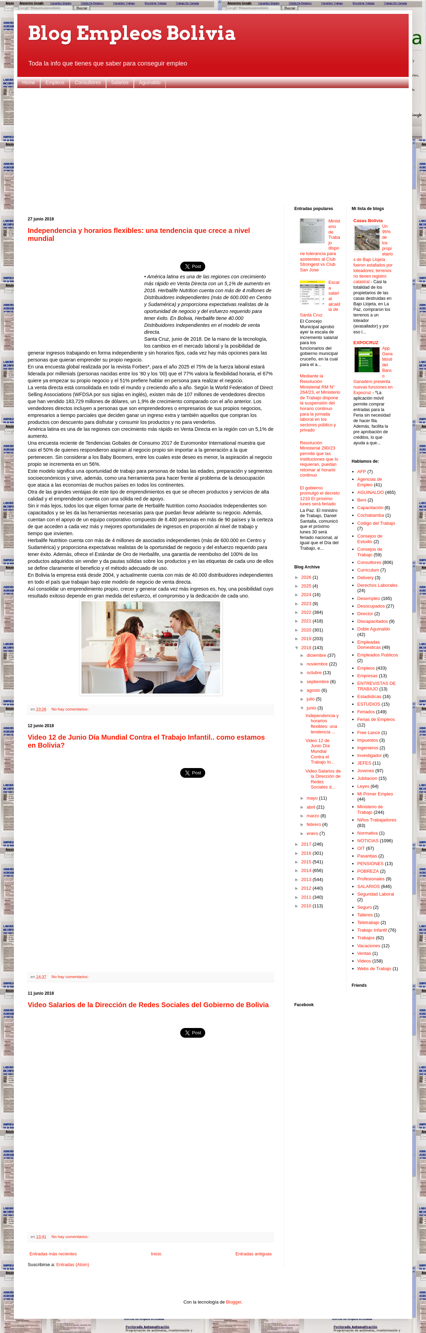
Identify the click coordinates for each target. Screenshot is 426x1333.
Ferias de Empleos (376, 719)
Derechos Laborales (377, 585)
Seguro (364, 907)
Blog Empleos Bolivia (132, 33)
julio (311, 699)
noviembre (318, 663)
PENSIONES (370, 863)
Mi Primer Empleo (375, 793)
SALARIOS (368, 886)
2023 (307, 603)
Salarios (120, 82)
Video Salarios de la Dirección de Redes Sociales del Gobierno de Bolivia (148, 1005)
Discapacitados (372, 621)
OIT (361, 848)
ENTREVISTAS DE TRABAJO (376, 686)
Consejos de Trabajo (369, 552)
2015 (307, 861)
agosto (314, 690)
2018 (307, 647)
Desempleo (368, 598)
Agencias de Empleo (369, 482)
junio (312, 708)
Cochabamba (370, 515)
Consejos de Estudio (369, 538)
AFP (361, 471)
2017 (307, 844)
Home (28, 82)
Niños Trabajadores (377, 819)
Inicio (156, 1253)
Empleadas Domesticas (369, 644)
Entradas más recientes (53, 1253)
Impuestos (367, 740)
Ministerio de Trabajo (370, 809)
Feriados (366, 711)
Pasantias (367, 856)
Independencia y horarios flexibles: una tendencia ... (321, 723)
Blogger (233, 1302)
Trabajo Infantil (372, 930)
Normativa (367, 833)
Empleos (54, 82)
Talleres (365, 914)
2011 (307, 897)
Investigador (369, 755)
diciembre (317, 655)
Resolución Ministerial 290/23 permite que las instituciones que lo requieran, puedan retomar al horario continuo (319, 459)
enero (313, 833)
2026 (307, 577)
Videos (364, 961)
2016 (307, 853)
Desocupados (371, 606)
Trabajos (366, 937)
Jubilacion (367, 778)
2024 (307, 594)
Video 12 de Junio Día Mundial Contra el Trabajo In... (319, 751)
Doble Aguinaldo (373, 628)
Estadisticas (369, 696)
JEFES (364, 763)
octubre (315, 672)
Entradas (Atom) (72, 1264)
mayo (313, 798)
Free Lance (368, 732)
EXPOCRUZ (366, 342)
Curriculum (368, 570)
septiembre (318, 681)
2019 (307, 638)
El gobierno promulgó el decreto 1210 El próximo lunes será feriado (320, 496)
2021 (307, 621)
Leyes (363, 786)
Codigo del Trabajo (376, 523)
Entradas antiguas (253, 1253)
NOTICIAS (368, 840)
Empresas (367, 675)
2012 (307, 888)
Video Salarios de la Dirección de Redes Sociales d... (323, 779)
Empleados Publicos (377, 654)
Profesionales (371, 878)
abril (311, 807)
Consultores (88, 82)
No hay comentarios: (69, 709)
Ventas (364, 953)
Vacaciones (368, 945)
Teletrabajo (368, 922)
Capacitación (370, 507)
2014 (307, 870)
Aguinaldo (149, 82)
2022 (307, 612)
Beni (361, 500)
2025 (307, 586)
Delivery (365, 577)
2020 (307, 630)
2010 (307, 905)
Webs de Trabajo (374, 968)
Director (365, 613)
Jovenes (365, 770)
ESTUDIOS (368, 704)
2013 (307, 879)
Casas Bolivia (368, 220)
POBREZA (368, 871)
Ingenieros (368, 747)
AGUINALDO (370, 492)
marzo (314, 815)
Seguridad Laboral (375, 894)
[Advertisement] (213, 147)
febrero (314, 824)
